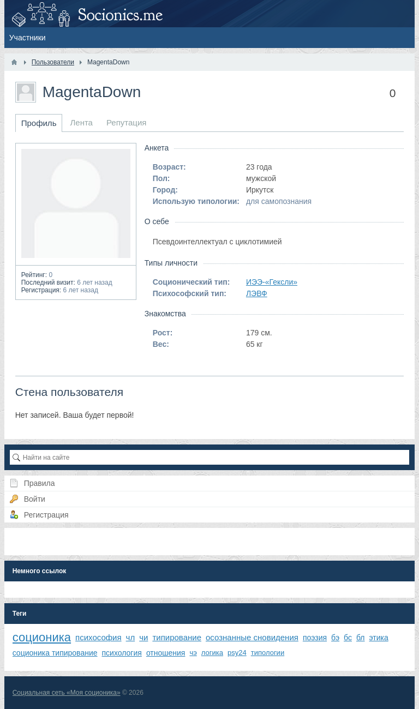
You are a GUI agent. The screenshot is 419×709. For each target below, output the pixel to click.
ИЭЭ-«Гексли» (271, 282)
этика (378, 637)
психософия (98, 637)
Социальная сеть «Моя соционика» (67, 692)
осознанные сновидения (252, 637)
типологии (267, 652)
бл (360, 637)
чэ (192, 652)
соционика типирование (55, 652)
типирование (176, 637)
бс (348, 637)
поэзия (315, 637)
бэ (335, 637)
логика (212, 652)
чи (143, 637)
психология (122, 652)
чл (130, 637)
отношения (165, 652)
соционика (42, 637)
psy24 (237, 652)
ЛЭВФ (256, 293)
